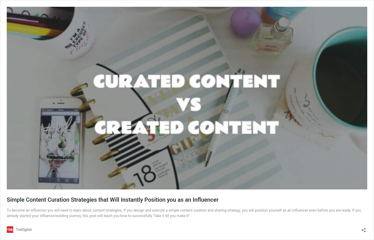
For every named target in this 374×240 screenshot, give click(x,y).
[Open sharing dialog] (363, 228)
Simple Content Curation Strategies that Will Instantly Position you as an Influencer (112, 199)
